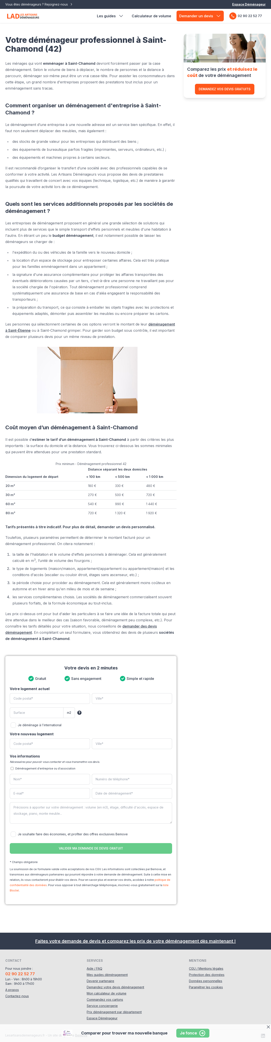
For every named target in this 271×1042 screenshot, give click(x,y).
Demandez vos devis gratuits (225, 89)
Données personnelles (205, 981)
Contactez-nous (17, 996)
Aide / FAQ (94, 968)
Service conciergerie (102, 1006)
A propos (12, 990)
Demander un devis (200, 16)
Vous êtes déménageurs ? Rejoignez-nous (39, 4)
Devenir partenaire (100, 981)
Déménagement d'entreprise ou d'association (45, 768)
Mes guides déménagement (107, 975)
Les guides (110, 16)
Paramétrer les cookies (206, 987)
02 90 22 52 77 (245, 16)
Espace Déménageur (249, 4)
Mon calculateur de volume (106, 993)
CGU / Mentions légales (206, 968)
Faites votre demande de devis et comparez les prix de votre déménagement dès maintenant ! (135, 941)
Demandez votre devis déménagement (115, 987)
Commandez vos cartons (105, 999)
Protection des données (206, 975)
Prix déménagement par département (114, 1012)
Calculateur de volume (151, 16)
